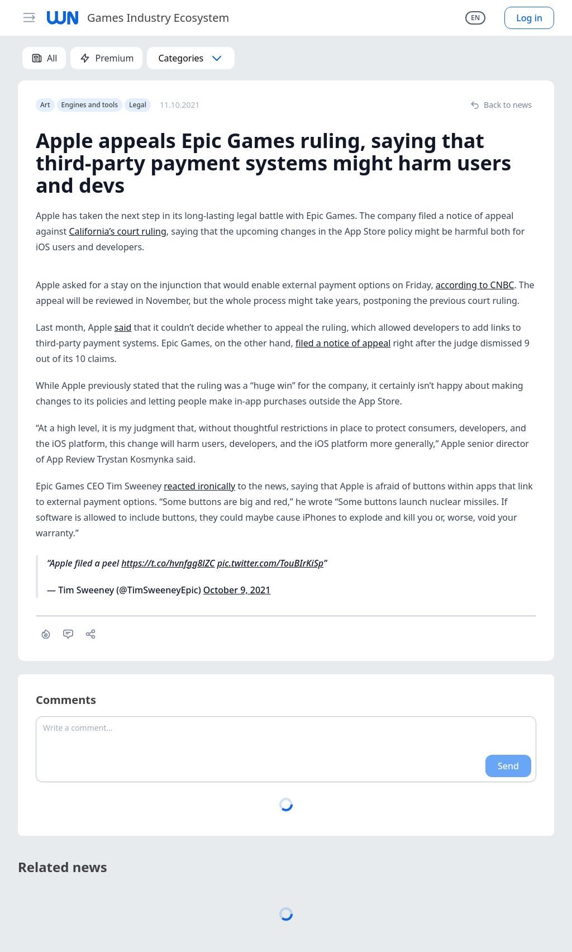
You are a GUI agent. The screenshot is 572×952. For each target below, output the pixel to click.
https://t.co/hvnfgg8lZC (167, 563)
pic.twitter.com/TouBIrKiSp (270, 563)
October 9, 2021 (237, 590)
